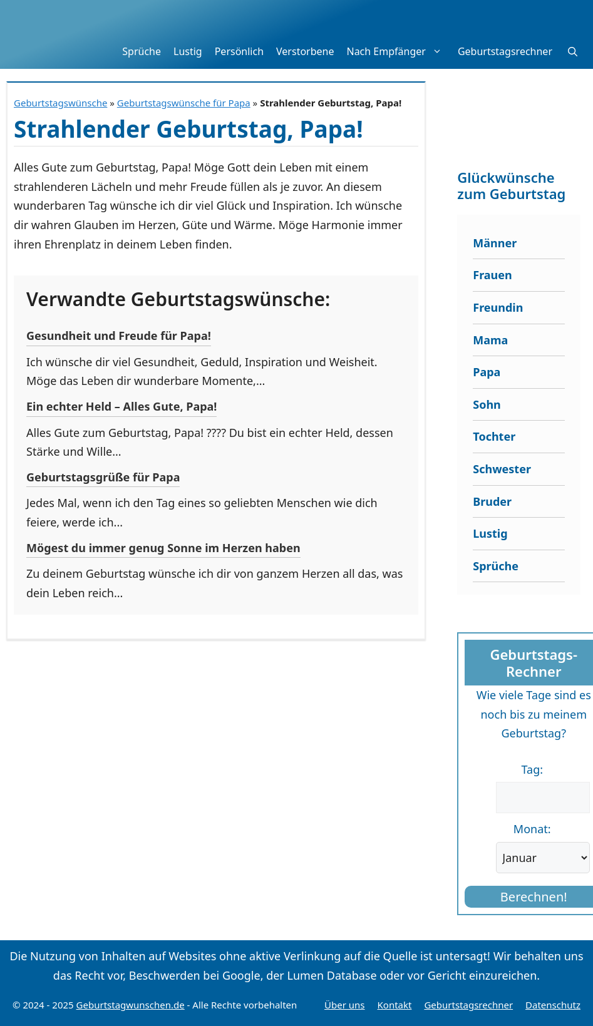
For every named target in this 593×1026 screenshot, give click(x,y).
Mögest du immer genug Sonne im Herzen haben (163, 547)
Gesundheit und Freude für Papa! (118, 335)
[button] (573, 51)
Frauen (492, 274)
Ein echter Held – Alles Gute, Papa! (121, 406)
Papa (486, 371)
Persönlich (239, 51)
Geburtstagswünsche (60, 102)
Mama (490, 339)
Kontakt (395, 1004)
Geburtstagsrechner (505, 51)
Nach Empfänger (398, 51)
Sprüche (141, 51)
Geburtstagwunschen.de (130, 1004)
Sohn (487, 404)
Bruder (492, 501)
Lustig (187, 51)
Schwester (502, 468)
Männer (495, 242)
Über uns (344, 1004)
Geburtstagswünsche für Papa (183, 102)
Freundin (498, 307)
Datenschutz (552, 1004)
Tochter (494, 436)
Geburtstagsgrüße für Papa (103, 477)
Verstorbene (305, 51)
